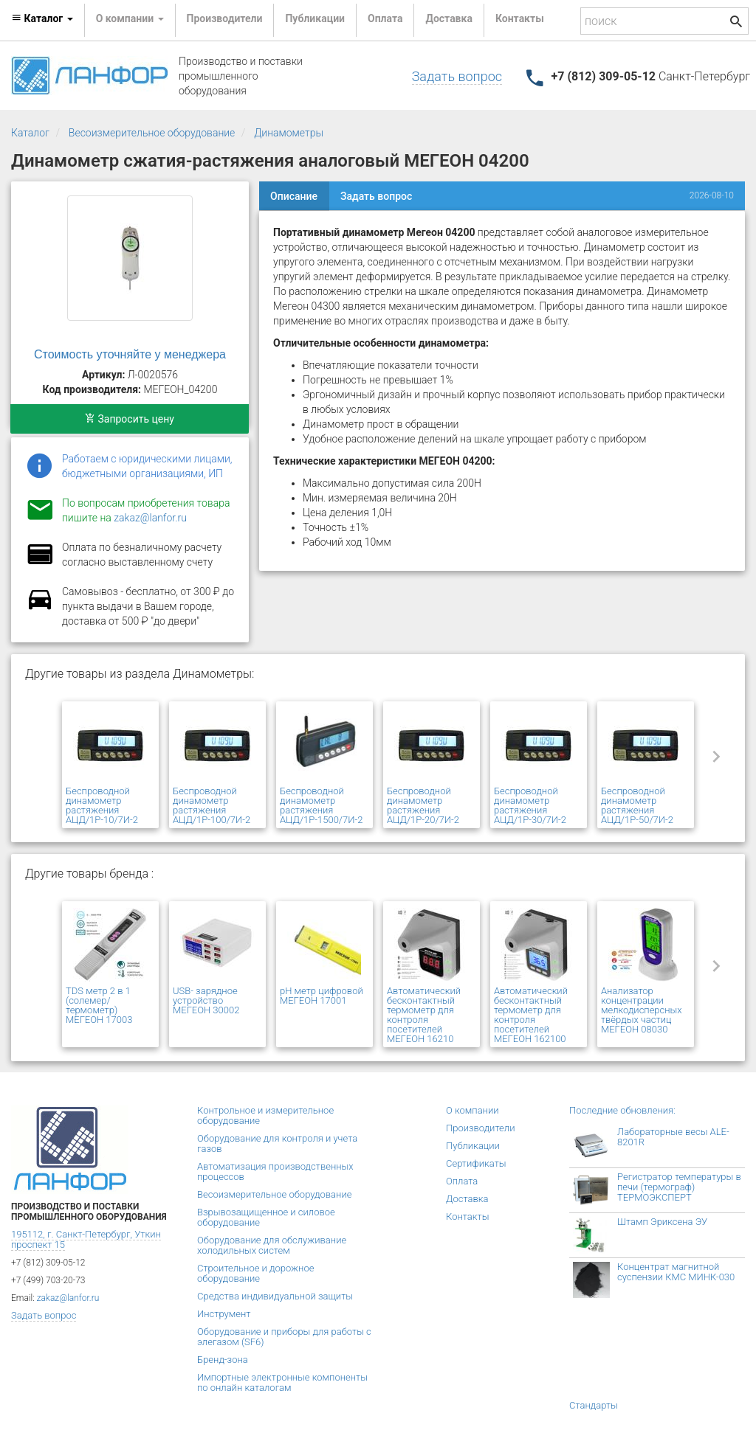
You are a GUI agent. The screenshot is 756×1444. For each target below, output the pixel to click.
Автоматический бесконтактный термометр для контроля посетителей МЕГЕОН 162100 (531, 1014)
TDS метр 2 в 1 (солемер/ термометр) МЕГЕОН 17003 (99, 1005)
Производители (225, 18)
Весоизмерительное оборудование (152, 133)
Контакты (519, 18)
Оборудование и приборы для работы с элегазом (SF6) (284, 1336)
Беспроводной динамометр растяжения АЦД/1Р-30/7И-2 (530, 805)
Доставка (448, 18)
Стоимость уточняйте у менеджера (130, 354)
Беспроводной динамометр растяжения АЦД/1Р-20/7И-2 (423, 805)
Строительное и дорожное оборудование (255, 1273)
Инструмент (223, 1313)
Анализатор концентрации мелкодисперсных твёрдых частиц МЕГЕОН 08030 (641, 1010)
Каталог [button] (42, 18)
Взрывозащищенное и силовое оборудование (266, 1217)
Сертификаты (476, 1163)
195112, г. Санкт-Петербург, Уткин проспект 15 (86, 1239)
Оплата (385, 18)
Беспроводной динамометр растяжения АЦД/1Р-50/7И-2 (637, 805)
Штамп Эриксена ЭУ (662, 1221)
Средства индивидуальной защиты (275, 1296)
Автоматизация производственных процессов (275, 1171)
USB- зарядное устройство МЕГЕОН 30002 (206, 1000)
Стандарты (593, 1405)
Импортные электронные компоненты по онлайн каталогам (282, 1382)
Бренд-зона (222, 1359)
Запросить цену (129, 419)
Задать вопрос (457, 76)
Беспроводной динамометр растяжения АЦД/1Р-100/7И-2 (211, 805)
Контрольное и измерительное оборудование (265, 1115)
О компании (472, 1110)
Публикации (315, 18)
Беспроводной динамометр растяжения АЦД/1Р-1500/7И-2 (321, 805)
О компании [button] (130, 18)
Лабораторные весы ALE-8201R (673, 1137)
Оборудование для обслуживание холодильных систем (271, 1245)
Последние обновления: (622, 1110)
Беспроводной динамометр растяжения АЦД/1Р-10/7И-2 (102, 805)
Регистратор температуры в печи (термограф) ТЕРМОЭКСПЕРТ (679, 1187)
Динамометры (288, 133)
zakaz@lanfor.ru (150, 518)
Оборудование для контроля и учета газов (277, 1143)
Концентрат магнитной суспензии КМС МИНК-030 (676, 1271)
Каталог (30, 133)
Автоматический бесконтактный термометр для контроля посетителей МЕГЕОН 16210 (424, 1014)
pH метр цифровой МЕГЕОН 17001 (321, 995)
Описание (293, 196)
